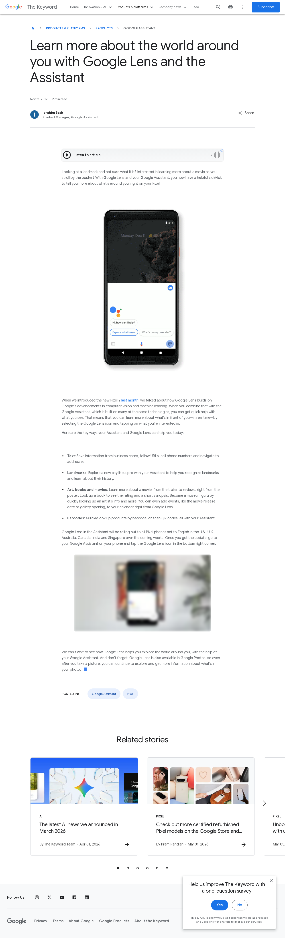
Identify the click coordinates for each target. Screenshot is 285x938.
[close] (271, 885)
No (239, 910)
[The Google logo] (16, 921)
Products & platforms (136, 7)
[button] (246, 113)
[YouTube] (62, 897)
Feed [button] (195, 7)
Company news (173, 7)
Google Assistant (104, 694)
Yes (220, 910)
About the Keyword (151, 921)
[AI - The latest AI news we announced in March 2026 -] (84, 806)
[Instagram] (37, 897)
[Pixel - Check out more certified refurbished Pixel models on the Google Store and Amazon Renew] (200, 806)
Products (104, 28)
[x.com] (49, 897)
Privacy (40, 921)
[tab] (118, 868)
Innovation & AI (98, 7)
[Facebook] (74, 897)
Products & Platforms (65, 28)
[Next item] (264, 803)
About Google (81, 921)
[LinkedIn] (86, 897)
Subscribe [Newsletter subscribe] (266, 7)
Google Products (114, 921)
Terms (58, 921)
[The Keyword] (32, 28)
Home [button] (74, 7)
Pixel (130, 694)
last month (129, 400)
